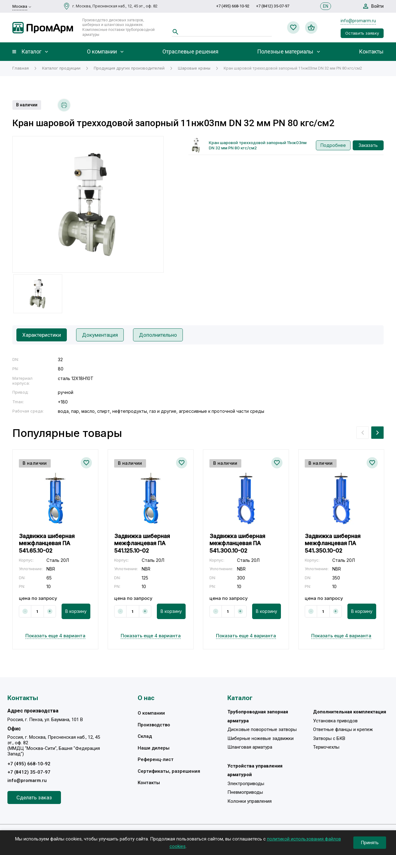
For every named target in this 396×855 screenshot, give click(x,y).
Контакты (371, 51)
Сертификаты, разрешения (169, 771)
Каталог (31, 51)
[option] (88, 204)
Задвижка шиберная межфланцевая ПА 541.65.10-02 (47, 543)
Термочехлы (326, 747)
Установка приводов (335, 721)
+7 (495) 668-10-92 (232, 6)
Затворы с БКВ (329, 738)
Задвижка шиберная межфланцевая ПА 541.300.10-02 (237, 543)
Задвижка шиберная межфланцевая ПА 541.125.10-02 (142, 543)
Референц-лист (156, 759)
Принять (370, 842)
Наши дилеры (154, 748)
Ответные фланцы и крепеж (343, 729)
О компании (102, 51)
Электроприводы (245, 783)
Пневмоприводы (245, 792)
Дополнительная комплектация (349, 712)
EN (325, 6)
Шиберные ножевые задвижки (260, 738)
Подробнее (333, 145)
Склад (145, 736)
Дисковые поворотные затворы (262, 729)
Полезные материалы (285, 51)
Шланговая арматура (249, 747)
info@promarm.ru (358, 20)
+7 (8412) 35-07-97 (272, 6)
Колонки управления (249, 801)
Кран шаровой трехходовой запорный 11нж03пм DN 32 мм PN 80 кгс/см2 (258, 145)
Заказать (368, 145)
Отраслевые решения (190, 51)
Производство (154, 725)
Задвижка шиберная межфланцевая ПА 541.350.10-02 (332, 543)
